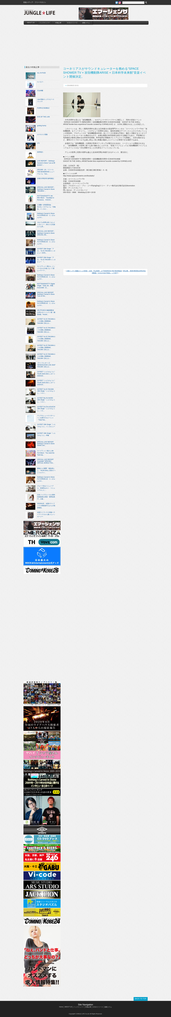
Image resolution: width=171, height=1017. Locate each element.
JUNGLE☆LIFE (39, 13)
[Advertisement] (86, 43)
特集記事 (58, 23)
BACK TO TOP (140, 999)
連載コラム (86, 23)
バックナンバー (44, 23)
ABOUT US (31, 23)
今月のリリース (72, 23)
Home (61, 1007)
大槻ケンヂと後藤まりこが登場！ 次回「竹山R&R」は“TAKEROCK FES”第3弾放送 (94, 271)
